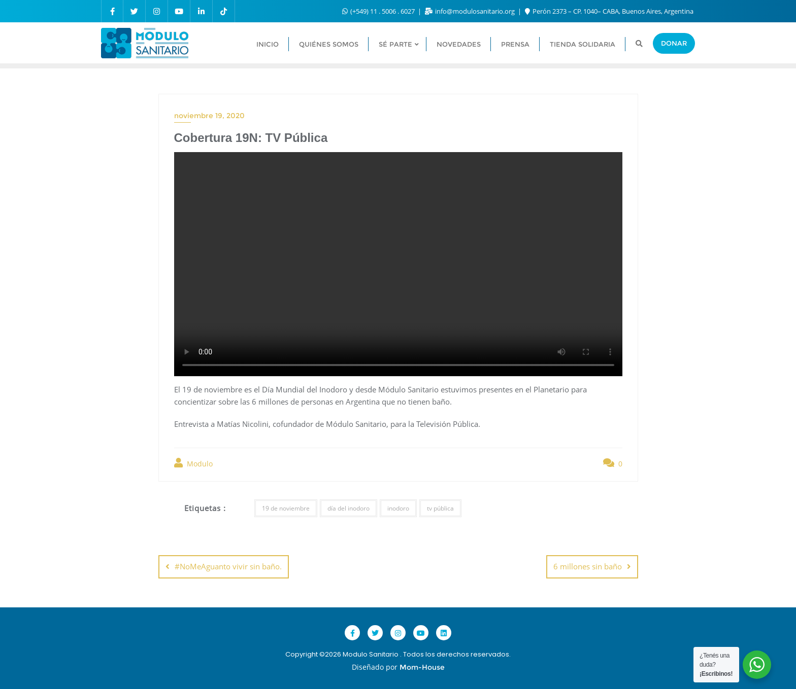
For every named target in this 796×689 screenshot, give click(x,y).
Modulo (193, 463)
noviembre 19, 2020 (209, 115)
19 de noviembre (286, 508)
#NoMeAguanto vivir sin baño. (228, 566)
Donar (674, 43)
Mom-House (422, 667)
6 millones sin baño (587, 566)
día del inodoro (348, 508)
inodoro (398, 508)
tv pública (440, 508)
